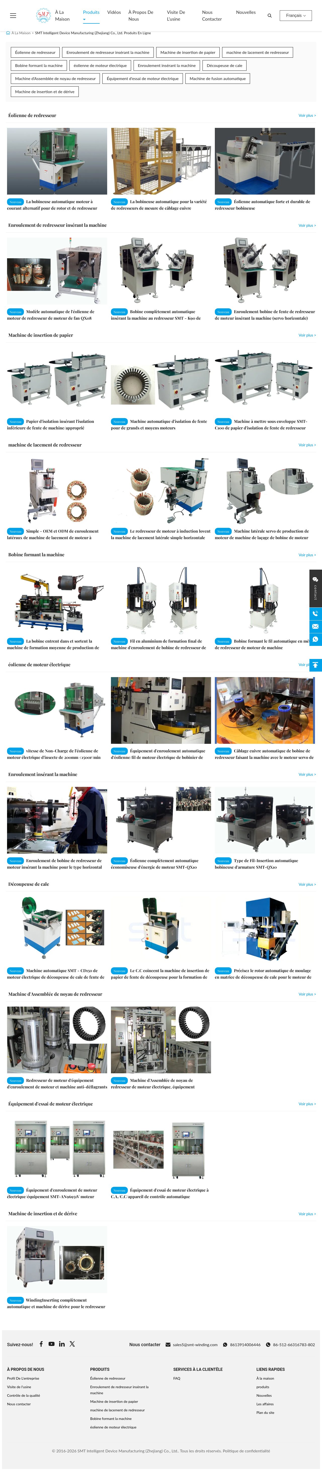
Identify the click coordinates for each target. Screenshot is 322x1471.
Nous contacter (212, 15)
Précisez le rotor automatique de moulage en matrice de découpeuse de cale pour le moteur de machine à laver (263, 977)
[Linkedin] (62, 1345)
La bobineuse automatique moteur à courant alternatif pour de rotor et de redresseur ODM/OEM (52, 208)
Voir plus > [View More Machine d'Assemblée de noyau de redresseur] (307, 994)
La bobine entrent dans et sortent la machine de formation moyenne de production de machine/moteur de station (53, 647)
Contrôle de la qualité (23, 1395)
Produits (91, 12)
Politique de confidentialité (246, 1450)
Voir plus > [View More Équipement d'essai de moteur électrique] (307, 1103)
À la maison (62, 15)
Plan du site (265, 1412)
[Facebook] (41, 1345)
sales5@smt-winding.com (192, 1344)
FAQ (176, 1378)
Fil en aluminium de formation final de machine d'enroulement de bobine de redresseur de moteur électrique (158, 647)
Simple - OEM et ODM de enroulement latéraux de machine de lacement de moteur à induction (53, 537)
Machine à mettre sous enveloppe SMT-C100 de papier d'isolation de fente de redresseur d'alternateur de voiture (261, 427)
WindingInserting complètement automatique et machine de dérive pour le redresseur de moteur (56, 1306)
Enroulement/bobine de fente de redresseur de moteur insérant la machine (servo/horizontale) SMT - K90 (265, 318)
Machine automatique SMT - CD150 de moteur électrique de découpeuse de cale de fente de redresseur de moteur (55, 977)
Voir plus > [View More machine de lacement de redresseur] (307, 445)
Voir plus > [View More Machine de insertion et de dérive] (307, 1213)
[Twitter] (72, 1345)
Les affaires (264, 1404)
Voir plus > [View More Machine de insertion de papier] (307, 335)
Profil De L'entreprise (23, 1378)
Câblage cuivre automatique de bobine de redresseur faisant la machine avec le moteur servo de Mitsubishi (264, 757)
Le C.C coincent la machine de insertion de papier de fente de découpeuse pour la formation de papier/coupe (160, 977)
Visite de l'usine (176, 15)
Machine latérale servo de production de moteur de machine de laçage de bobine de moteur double (262, 537)
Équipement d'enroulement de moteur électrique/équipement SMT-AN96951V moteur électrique (52, 1196)
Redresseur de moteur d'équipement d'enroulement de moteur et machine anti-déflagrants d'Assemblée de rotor (57, 1086)
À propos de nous (141, 15)
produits (262, 1387)
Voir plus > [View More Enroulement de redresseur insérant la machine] (307, 225)
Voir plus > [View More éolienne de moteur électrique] (307, 664)
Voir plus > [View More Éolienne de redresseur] (307, 115)
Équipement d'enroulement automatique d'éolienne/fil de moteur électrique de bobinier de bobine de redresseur (158, 757)
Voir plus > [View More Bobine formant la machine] (307, 555)
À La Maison (21, 33)
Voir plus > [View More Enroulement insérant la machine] (307, 774)
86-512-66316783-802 (290, 1344)
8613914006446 (242, 1344)
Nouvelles (246, 12)
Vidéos (114, 12)
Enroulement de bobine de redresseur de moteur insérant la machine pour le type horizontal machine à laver (54, 867)
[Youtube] (51, 1345)
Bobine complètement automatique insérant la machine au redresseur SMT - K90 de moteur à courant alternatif (156, 318)
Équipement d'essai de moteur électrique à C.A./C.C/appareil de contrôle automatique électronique (160, 1196)
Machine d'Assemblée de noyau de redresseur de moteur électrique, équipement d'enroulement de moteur (153, 1086)
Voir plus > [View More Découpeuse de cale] (307, 884)
